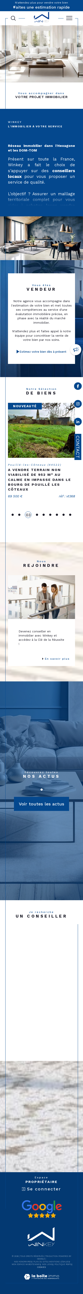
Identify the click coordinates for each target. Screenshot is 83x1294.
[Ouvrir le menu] (69, 18)
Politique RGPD (62, 1264)
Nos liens (47, 1264)
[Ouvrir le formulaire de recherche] (13, 18)
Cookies (41, 1267)
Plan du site (40, 1262)
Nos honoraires (22, 1262)
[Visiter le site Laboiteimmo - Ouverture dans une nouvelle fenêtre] (41, 1281)
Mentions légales (59, 1262)
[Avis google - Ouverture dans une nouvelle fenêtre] (41, 1209)
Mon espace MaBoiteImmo (26, 1264)
